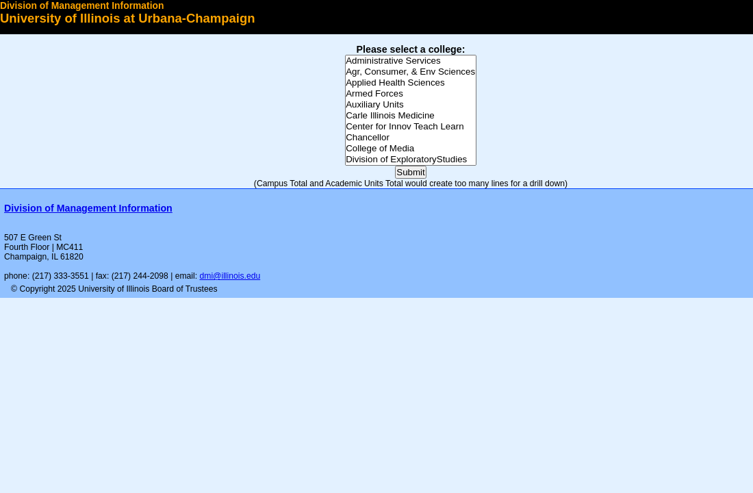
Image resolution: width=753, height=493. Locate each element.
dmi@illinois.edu (230, 276)
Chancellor (411, 137)
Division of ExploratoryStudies (411, 159)
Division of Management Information (82, 5)
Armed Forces (411, 93)
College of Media (411, 148)
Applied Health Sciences (411, 82)
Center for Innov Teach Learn (411, 126)
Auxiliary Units (411, 104)
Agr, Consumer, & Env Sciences (411, 71)
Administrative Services (411, 60)
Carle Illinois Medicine (411, 115)
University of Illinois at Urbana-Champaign (127, 18)
